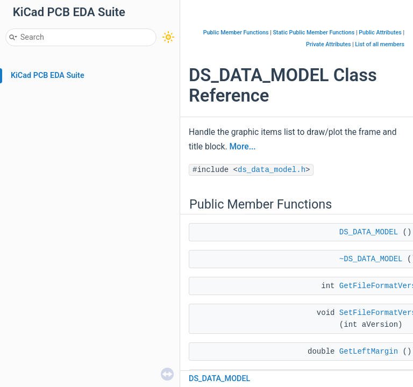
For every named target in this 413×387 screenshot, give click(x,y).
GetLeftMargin (368, 351)
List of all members (379, 44)
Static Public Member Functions (313, 32)
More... (242, 147)
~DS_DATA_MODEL (371, 259)
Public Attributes (380, 32)
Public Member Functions (236, 32)
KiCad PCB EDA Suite (47, 75)
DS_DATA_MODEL (368, 232)
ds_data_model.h (271, 170)
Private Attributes (328, 44)
